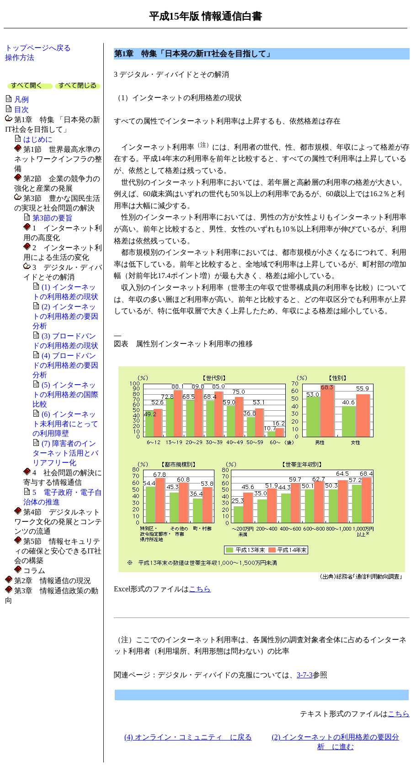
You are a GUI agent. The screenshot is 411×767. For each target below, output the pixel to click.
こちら (200, 589)
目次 (21, 109)
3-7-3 (305, 675)
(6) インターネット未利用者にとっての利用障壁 (65, 423)
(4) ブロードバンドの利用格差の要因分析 (65, 365)
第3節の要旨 (52, 218)
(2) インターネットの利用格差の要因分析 (65, 316)
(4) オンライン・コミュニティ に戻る (188, 737)
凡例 (21, 99)
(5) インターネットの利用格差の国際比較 (65, 394)
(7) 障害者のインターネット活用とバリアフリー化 (65, 453)
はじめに (38, 139)
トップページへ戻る (38, 48)
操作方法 (19, 57)
